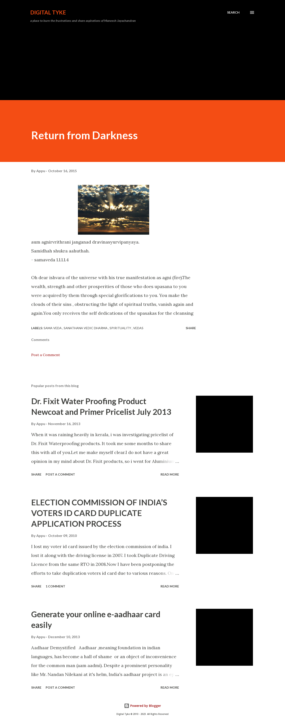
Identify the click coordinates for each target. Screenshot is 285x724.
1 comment (55, 586)
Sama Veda (53, 328)
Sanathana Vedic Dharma (86, 328)
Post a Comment (45, 355)
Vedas (138, 328)
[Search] (233, 12)
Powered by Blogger (142, 706)
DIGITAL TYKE (48, 12)
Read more (170, 474)
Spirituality (121, 328)
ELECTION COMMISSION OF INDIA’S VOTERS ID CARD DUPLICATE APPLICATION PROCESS (99, 512)
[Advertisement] (142, 59)
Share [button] (191, 328)
